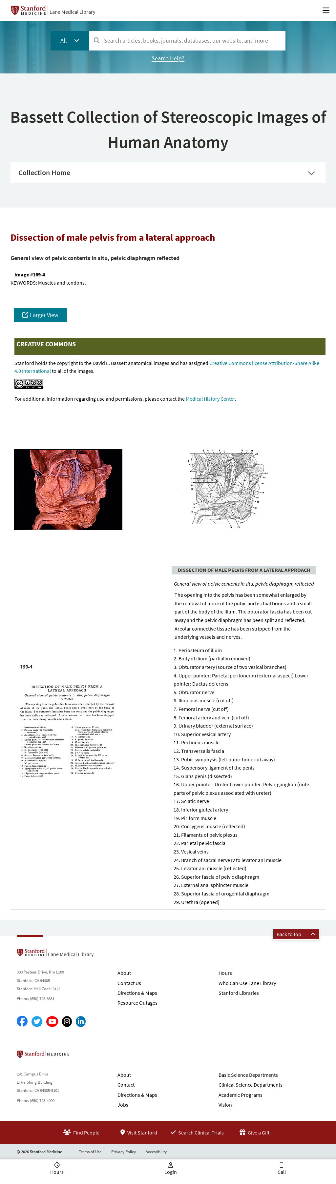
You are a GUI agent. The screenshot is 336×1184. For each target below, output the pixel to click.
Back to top (296, 934)
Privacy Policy (123, 1151)
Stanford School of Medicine (81, 1056)
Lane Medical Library (72, 12)
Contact (126, 1084)
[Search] (97, 40)
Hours (225, 973)
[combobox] (187, 40)
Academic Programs (240, 1095)
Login (170, 1172)
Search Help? (168, 58)
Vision (225, 1104)
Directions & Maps (137, 993)
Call (282, 1172)
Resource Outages (137, 1002)
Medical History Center (210, 398)
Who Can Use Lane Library (247, 983)
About (124, 973)
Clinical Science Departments (251, 1084)
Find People (81, 1132)
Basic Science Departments (248, 1075)
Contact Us (129, 983)
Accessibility (156, 1151)
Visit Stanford (138, 1132)
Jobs (122, 1104)
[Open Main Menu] (326, 10)
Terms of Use (90, 1151)
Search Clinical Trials (197, 1132)
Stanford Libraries (239, 993)
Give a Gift (255, 1132)
